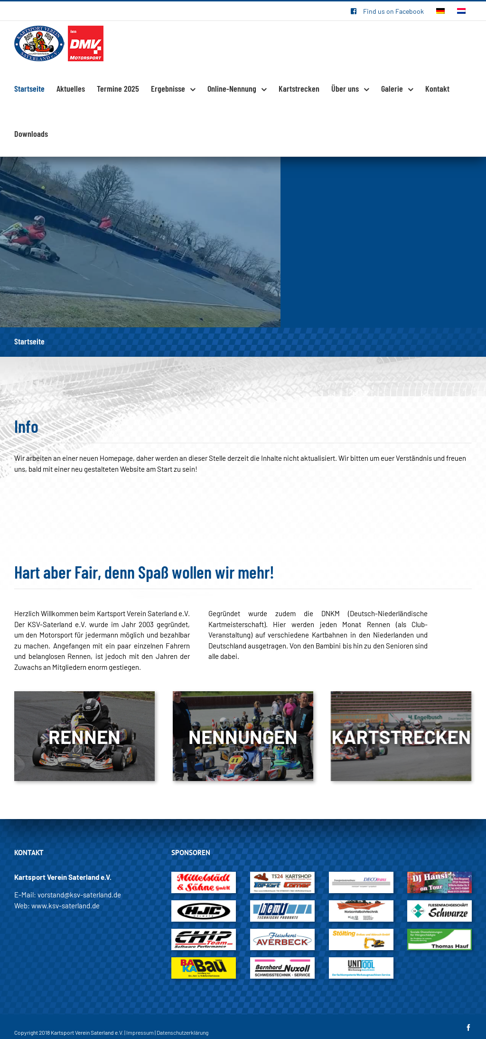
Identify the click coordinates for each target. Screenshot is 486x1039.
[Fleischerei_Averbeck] (282, 934)
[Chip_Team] (203, 934)
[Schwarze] (439, 905)
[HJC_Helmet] (203, 905)
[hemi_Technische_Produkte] (282, 905)
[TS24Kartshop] (282, 877)
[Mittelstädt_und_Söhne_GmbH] (203, 877)
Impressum (140, 1032)
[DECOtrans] (361, 877)
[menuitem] (387, 10)
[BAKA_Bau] (203, 962)
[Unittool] (361, 962)
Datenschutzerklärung (182, 1032)
